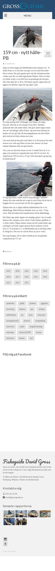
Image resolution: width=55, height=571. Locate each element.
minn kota (10, 327)
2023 (27, 271)
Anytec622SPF (25, 332)
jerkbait (33, 303)
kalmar (22, 338)
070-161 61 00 (11, 494)
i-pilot (21, 327)
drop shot (41, 315)
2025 (8, 271)
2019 (45, 271)
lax (22, 315)
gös (32, 309)
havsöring (10, 309)
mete (31, 315)
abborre (22, 309)
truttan (38, 332)
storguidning (40, 321)
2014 (45, 277)
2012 (17, 283)
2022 (36, 271)
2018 (8, 277)
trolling (41, 309)
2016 (27, 277)
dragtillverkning (36, 327)
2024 (17, 271)
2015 (36, 277)
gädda (22, 303)
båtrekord (10, 338)
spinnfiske (10, 303)
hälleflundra (8, 251)
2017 (17, 277)
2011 (26, 283)
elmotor (27, 321)
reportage (10, 332)
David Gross (11, 63)
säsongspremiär (12, 321)
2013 (8, 283)
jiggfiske (44, 303)
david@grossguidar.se (14, 497)
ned (31, 338)
